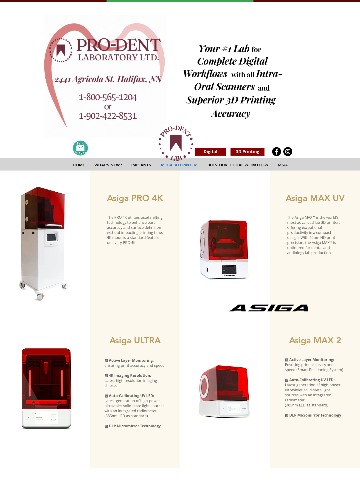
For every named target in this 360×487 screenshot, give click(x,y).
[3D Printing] (247, 152)
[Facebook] (276, 151)
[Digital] (210, 152)
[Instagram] (287, 151)
